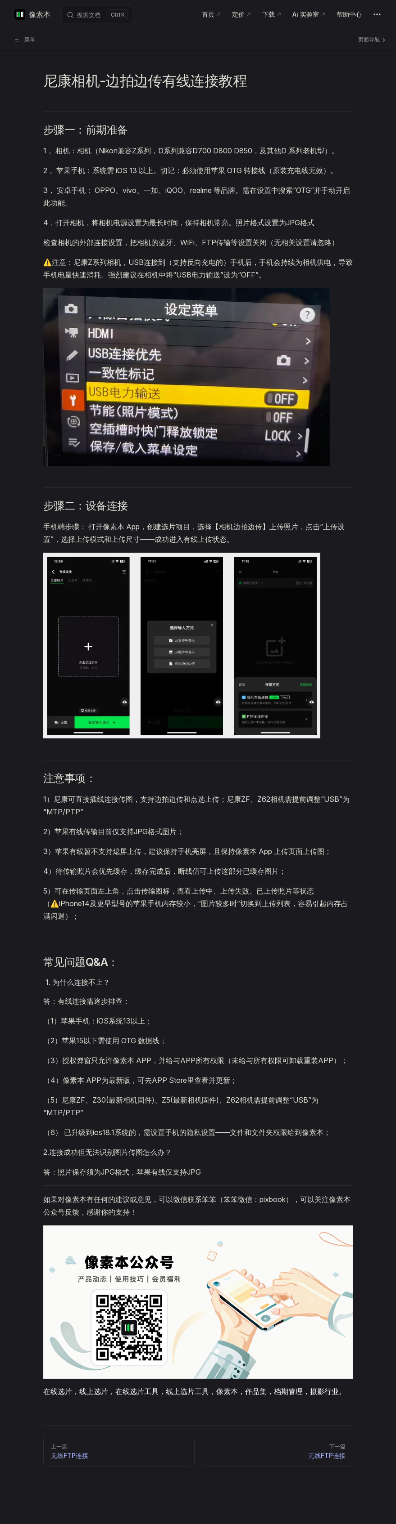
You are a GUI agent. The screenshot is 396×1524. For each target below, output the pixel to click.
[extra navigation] (377, 14)
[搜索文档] (97, 14)
